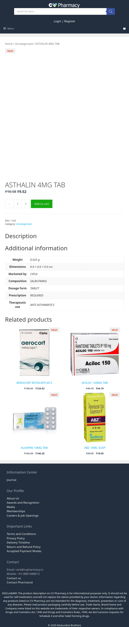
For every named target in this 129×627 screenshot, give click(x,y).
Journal (11, 480)
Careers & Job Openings (23, 515)
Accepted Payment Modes (24, 551)
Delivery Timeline (18, 542)
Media (11, 507)
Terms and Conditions (21, 534)
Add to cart (41, 204)
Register (69, 21)
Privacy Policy (16, 538)
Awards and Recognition (23, 502)
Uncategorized (24, 44)
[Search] (110, 11)
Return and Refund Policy (24, 547)
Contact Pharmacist (20, 582)
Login (57, 21)
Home (8, 44)
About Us (13, 498)
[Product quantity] (17, 204)
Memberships (16, 511)
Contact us (14, 578)
